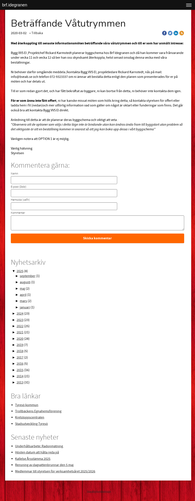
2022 (20, 326)
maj (22, 288)
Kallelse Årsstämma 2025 (32, 459)
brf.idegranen (14, 5)
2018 (20, 351)
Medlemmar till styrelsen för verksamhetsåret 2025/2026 (55, 471)
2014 (20, 376)
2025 (20, 271)
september (27, 276)
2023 (20, 320)
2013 (20, 382)
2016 (20, 364)
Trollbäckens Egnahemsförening (38, 411)
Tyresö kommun (26, 405)
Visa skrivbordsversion (99, 491)
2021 (20, 332)
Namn (14, 173)
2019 (20, 345)
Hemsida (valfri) (20, 200)
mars (23, 301)
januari (25, 307)
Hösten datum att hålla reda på (37, 452)
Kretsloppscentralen (29, 417)
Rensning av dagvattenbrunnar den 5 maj (44, 465)
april (23, 295)
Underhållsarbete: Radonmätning (39, 446)
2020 (20, 339)
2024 (20, 313)
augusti (25, 282)
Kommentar (18, 213)
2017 (20, 357)
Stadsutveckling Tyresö (31, 424)
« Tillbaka (36, 33)
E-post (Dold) (18, 187)
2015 (20, 370)
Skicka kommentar (97, 238)
